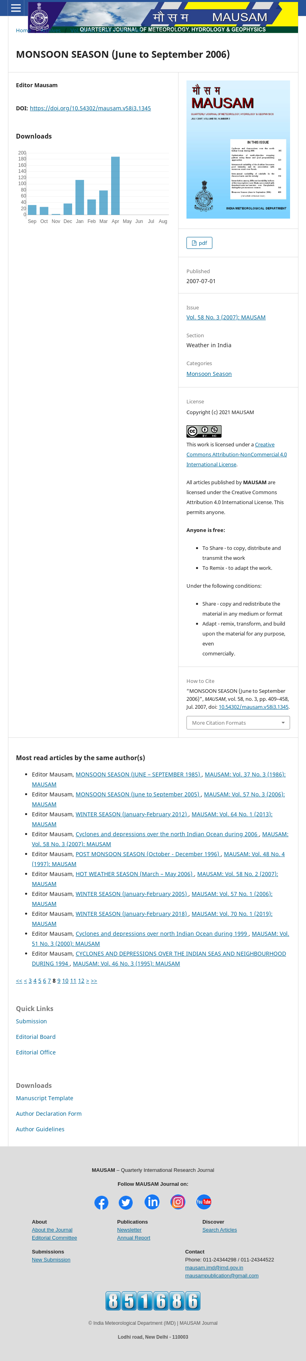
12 (81, 980)
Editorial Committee (54, 1238)
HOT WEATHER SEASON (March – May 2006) (135, 874)
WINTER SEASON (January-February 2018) (132, 913)
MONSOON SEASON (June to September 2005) (138, 794)
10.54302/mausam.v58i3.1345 (253, 706)
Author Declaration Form (49, 1113)
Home (23, 30)
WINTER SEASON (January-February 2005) (132, 894)
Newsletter (129, 1230)
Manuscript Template (44, 1098)
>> (94, 980)
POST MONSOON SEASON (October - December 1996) (148, 854)
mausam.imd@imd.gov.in (214, 1268)
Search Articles (219, 1230)
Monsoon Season (209, 373)
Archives (51, 30)
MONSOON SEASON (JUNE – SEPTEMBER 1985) (139, 774)
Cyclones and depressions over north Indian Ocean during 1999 (162, 933)
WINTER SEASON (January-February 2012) (132, 814)
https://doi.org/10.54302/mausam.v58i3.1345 (90, 108)
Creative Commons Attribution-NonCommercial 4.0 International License (236, 454)
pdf (202, 242)
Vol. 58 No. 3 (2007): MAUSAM (106, 30)
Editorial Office (36, 1052)
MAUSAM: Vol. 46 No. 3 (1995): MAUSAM (126, 963)
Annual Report (133, 1238)
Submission (31, 1021)
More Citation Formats (219, 722)
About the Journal (52, 1230)
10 (65, 980)
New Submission (51, 1260)
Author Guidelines (40, 1129)
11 (73, 980)
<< (19, 980)
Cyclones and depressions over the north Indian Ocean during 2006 (167, 834)
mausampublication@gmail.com (222, 1276)
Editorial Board (36, 1036)
